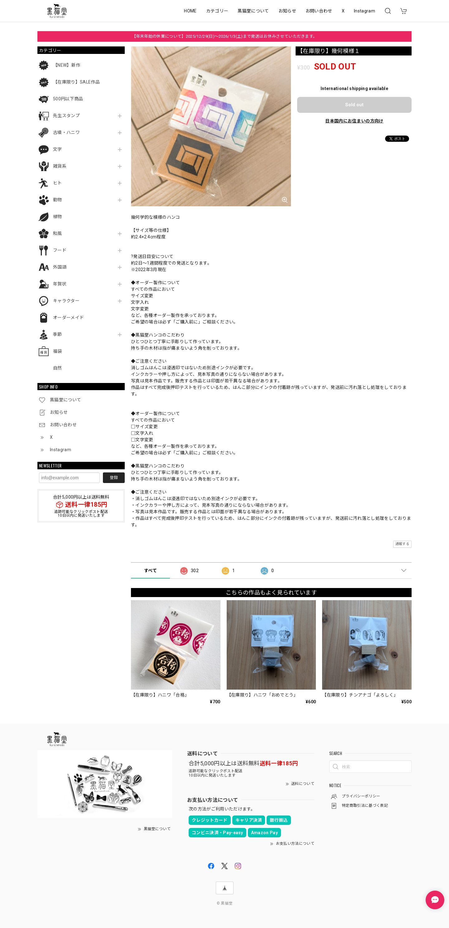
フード (59, 250)
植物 (57, 216)
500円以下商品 (68, 98)
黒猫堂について (253, 10)
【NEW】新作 (66, 65)
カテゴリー (217, 10)
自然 (57, 368)
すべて (150, 570)
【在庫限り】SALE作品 (76, 81)
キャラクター (66, 300)
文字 (57, 149)
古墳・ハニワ (66, 132)
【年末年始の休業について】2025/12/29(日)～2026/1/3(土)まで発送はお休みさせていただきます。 (224, 36)
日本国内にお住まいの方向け (354, 120)
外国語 (59, 267)
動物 (57, 199)
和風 (57, 233)
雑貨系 (59, 166)
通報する (402, 544)
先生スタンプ (66, 115)
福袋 (57, 351)
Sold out (354, 105)
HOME (190, 10)
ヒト (57, 182)
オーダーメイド (68, 317)
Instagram (364, 10)
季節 (57, 334)
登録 (114, 477)
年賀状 (59, 283)
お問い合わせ (319, 10)
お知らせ (287, 10)
